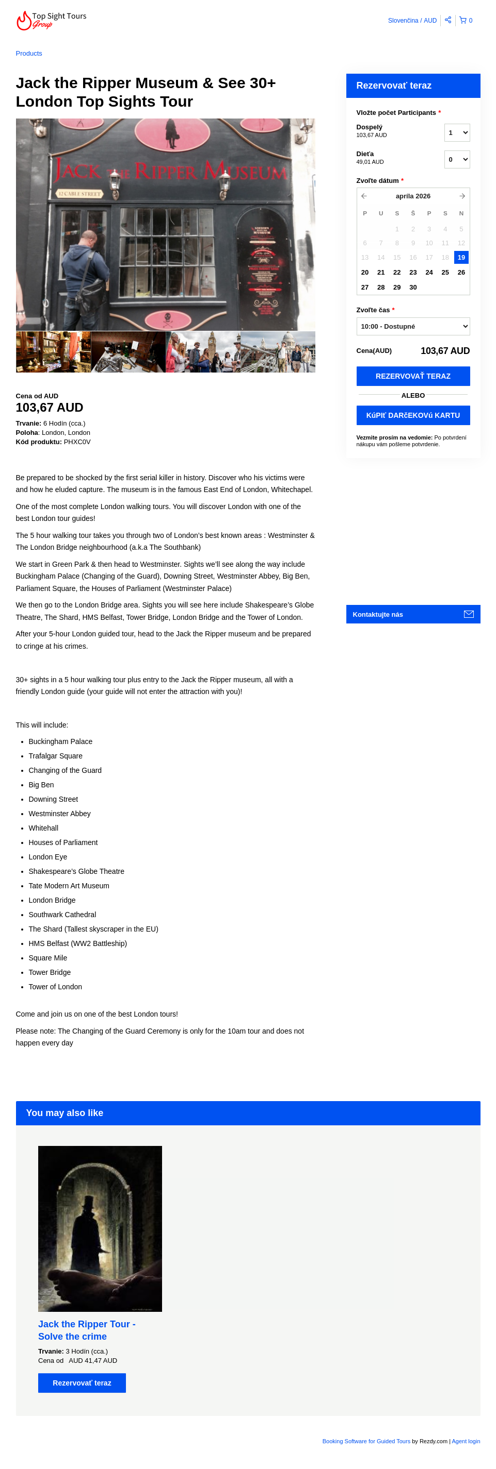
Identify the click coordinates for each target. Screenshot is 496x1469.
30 (413, 287)
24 (429, 272)
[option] (53, 352)
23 (413, 272)
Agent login (466, 1441)
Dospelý (388, 131)
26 (461, 272)
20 (365, 272)
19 (461, 257)
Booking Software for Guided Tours (367, 1441)
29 (397, 287)
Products (29, 53)
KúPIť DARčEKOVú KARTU (413, 415)
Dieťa (388, 158)
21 (381, 272)
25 (445, 272)
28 (381, 287)
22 (397, 272)
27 (365, 287)
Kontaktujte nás (378, 614)
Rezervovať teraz (413, 376)
